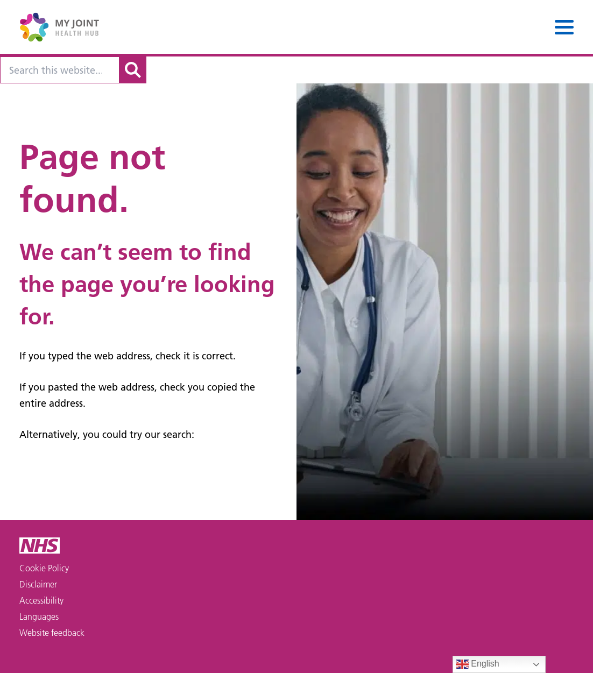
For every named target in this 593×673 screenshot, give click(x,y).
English (477, 664)
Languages (39, 616)
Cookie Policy (44, 568)
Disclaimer (38, 584)
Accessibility (41, 600)
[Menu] (564, 27)
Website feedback (51, 632)
